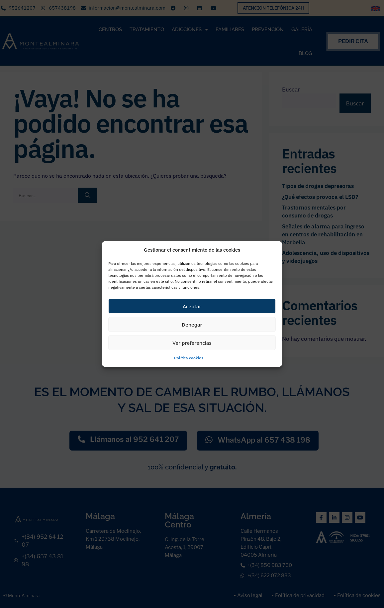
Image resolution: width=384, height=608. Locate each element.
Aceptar (192, 306)
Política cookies (188, 357)
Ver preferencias (191, 342)
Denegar (192, 324)
